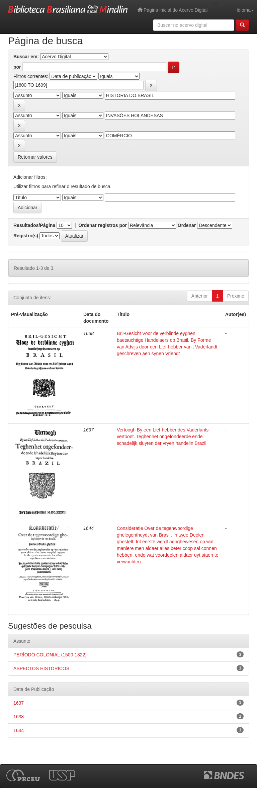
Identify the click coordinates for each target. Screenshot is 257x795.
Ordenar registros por (102, 225)
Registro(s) (25, 235)
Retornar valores (35, 157)
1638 (18, 716)
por (17, 67)
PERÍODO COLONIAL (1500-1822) (50, 654)
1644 (18, 730)
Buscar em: (26, 56)
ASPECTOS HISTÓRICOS (41, 668)
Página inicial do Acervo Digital (172, 10)
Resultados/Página (34, 225)
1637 (18, 703)
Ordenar (187, 225)
